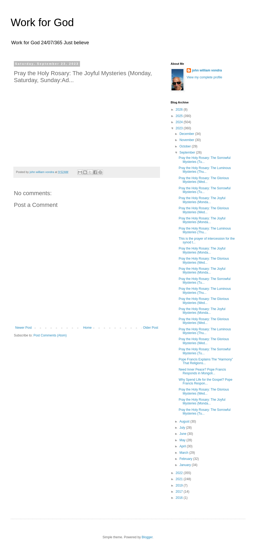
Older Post (150, 328)
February (186, 459)
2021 (180, 479)
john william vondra (207, 70)
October (185, 146)
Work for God (42, 22)
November (187, 140)
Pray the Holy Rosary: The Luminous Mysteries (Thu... (205, 170)
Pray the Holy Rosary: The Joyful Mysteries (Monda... (202, 200)
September (187, 152)
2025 (180, 116)
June (183, 434)
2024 (180, 122)
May (182, 440)
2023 (180, 128)
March (184, 453)
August (184, 421)
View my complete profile (204, 77)
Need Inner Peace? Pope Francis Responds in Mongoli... (202, 371)
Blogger (147, 537)
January (185, 465)
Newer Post (23, 328)
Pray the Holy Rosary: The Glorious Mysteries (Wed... (204, 180)
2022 (180, 473)
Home (87, 328)
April (183, 446)
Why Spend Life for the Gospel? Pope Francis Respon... (205, 381)
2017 (180, 491)
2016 (180, 498)
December (187, 134)
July (182, 427)
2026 (180, 109)
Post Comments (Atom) (50, 335)
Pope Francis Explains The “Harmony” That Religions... (206, 361)
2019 (180, 485)
